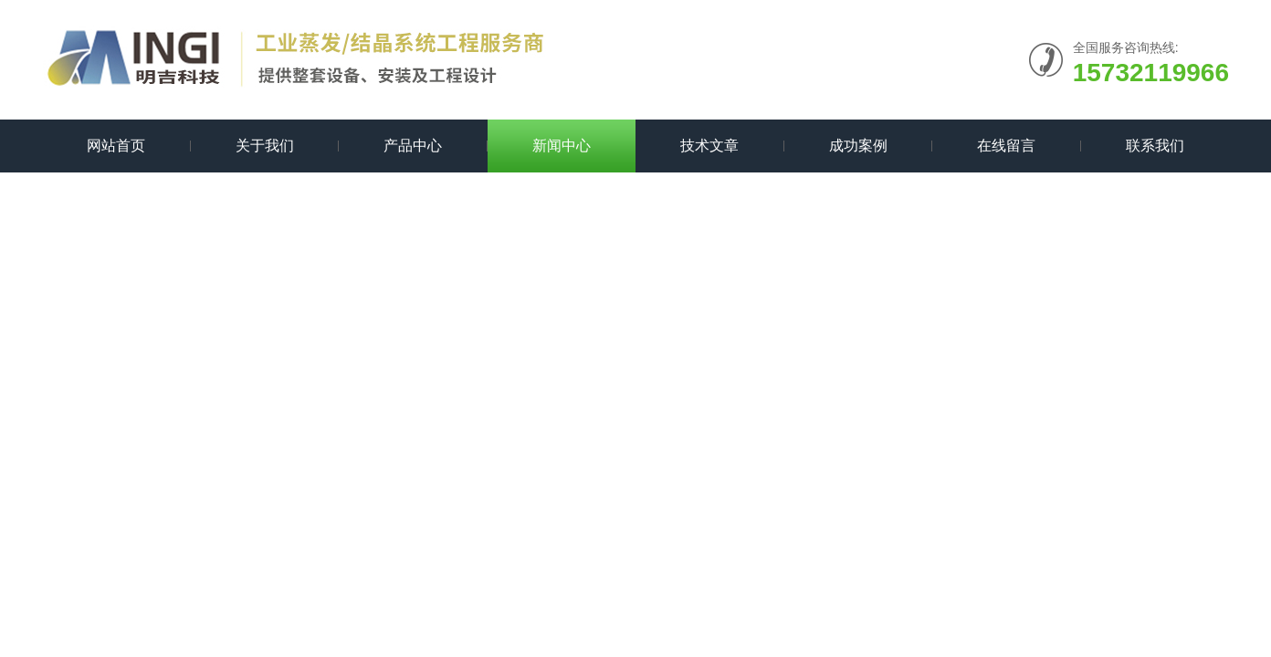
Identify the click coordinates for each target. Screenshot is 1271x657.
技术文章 (709, 145)
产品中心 (412, 145)
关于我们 (265, 145)
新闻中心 (561, 145)
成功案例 (858, 145)
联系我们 (1155, 145)
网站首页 (116, 145)
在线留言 (1006, 145)
